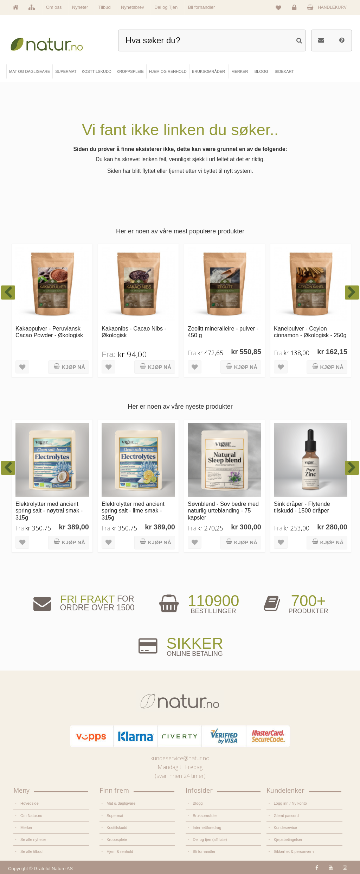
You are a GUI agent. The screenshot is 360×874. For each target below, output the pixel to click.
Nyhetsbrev (132, 7)
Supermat (115, 815)
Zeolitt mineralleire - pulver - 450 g (223, 331)
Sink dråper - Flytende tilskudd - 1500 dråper (302, 507)
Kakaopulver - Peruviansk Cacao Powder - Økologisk (49, 331)
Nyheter (80, 7)
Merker (26, 827)
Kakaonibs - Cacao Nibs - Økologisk (134, 331)
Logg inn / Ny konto (290, 803)
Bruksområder (205, 815)
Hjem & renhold (120, 851)
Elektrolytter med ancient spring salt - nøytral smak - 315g (49, 511)
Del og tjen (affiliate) (210, 839)
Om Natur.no (31, 815)
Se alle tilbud (31, 851)
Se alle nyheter (33, 839)
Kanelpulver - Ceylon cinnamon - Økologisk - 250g (310, 331)
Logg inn (295, 9)
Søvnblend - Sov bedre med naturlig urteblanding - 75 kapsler (223, 511)
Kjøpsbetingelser (288, 839)
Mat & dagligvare (121, 803)
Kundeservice (285, 827)
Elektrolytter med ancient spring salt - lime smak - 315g (133, 511)
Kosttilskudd (117, 827)
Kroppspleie (117, 839)
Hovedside (29, 803)
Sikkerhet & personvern (293, 851)
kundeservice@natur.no (180, 758)
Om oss (54, 7)
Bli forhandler (201, 7)
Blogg (197, 803)
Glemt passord (286, 815)
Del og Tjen (166, 7)
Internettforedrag (207, 827)
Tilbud (104, 7)
